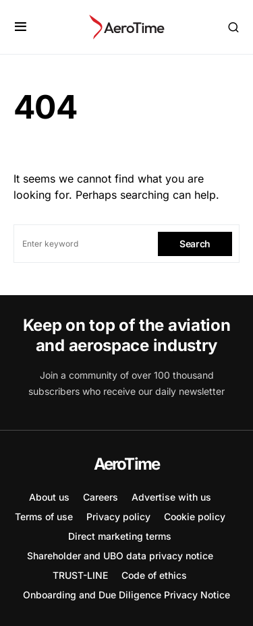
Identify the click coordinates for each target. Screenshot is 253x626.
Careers (100, 497)
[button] (20, 27)
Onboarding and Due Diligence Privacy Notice (126, 594)
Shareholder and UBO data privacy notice (120, 555)
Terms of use (44, 516)
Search (194, 243)
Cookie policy (194, 516)
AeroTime (127, 464)
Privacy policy (118, 516)
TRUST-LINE (80, 575)
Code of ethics (154, 575)
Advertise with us (171, 497)
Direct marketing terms (119, 536)
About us (49, 497)
